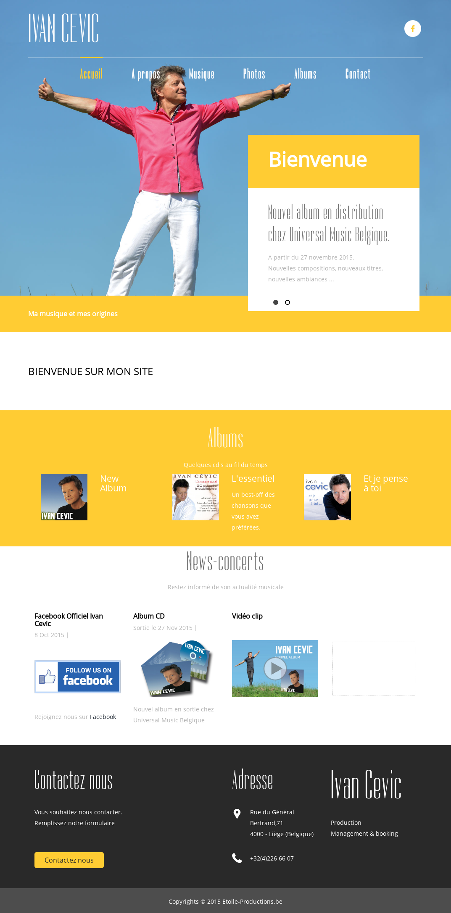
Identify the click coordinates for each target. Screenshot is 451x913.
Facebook (103, 717)
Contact (358, 74)
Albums (305, 74)
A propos (146, 74)
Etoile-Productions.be (252, 901)
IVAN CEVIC (64, 29)
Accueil (91, 74)
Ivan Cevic (366, 785)
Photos (254, 74)
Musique (202, 74)
